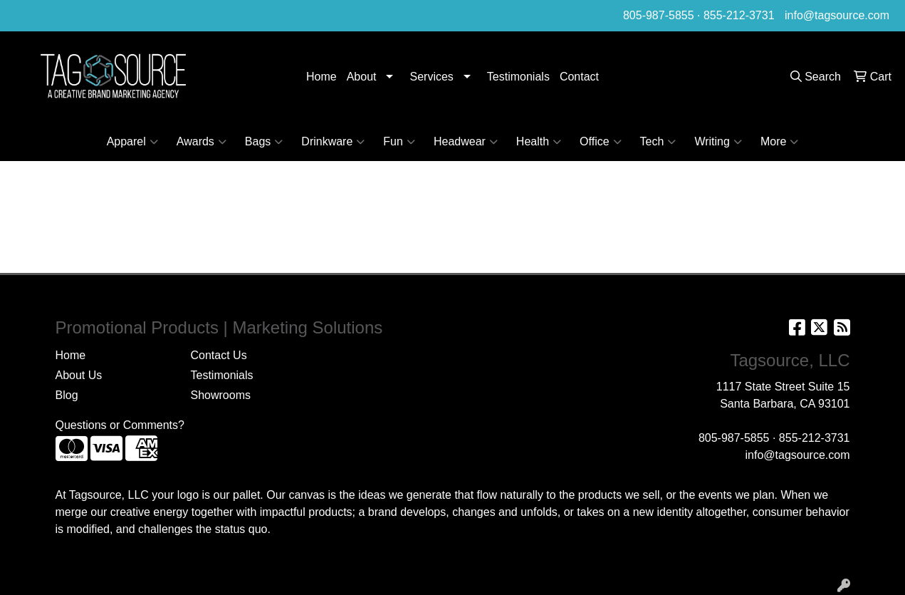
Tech (658, 141)
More (779, 141)
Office (601, 141)
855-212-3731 (739, 15)
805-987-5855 (658, 15)
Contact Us (219, 355)
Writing (718, 141)
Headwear (466, 141)
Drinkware (333, 141)
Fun (399, 141)
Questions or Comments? (120, 425)
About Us (79, 375)
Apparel (132, 141)
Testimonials (518, 77)
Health (538, 141)
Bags (264, 141)
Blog (67, 395)
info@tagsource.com (837, 15)
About (362, 77)
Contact (579, 77)
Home (321, 77)
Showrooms (221, 395)
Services (431, 77)
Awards (201, 141)
